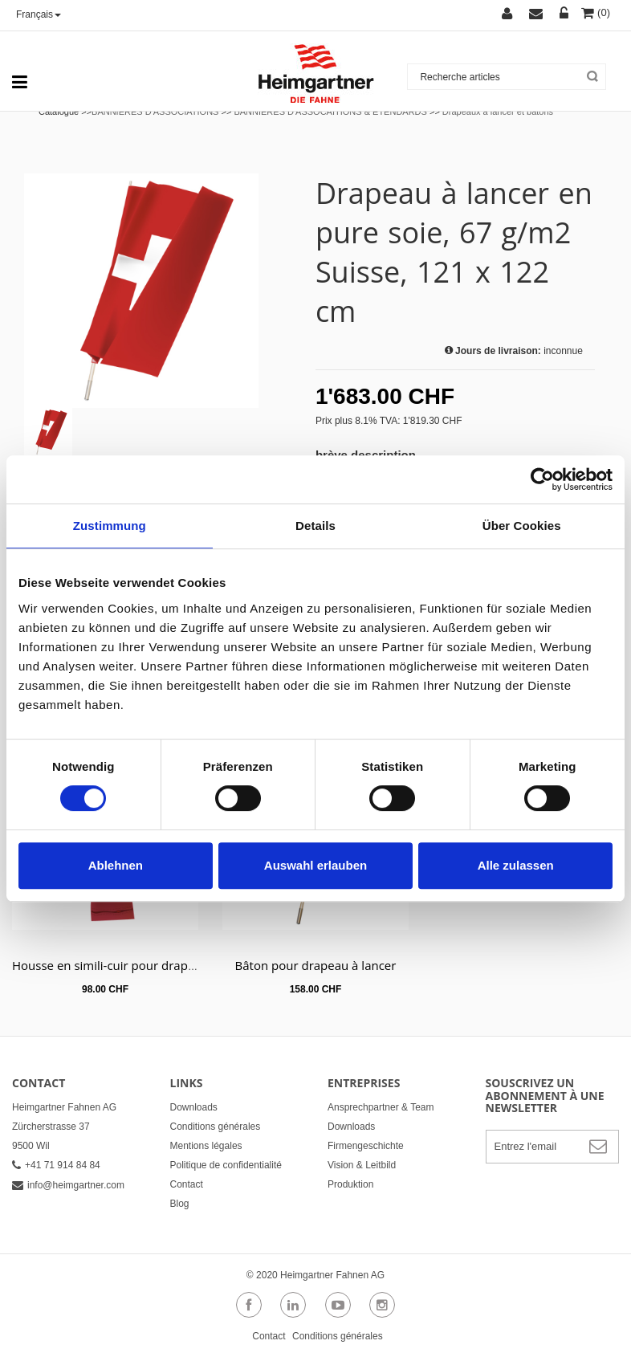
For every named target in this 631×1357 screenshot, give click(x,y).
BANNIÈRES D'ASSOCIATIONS (155, 111)
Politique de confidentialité (226, 1165)
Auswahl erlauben (315, 865)
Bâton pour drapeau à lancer (316, 965)
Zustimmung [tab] (109, 525)
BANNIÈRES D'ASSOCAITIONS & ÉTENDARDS (330, 111)
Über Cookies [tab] (521, 525)
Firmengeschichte (366, 1145)
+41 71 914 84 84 (56, 1165)
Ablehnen (115, 865)
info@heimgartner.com (68, 1185)
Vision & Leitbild (362, 1165)
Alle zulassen (516, 865)
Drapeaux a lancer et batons (497, 111)
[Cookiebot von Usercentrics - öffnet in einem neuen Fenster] (542, 479)
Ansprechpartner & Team (381, 1107)
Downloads (194, 1107)
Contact (186, 1184)
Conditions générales (215, 1126)
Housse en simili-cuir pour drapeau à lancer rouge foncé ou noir (191, 965)
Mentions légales (206, 1145)
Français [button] (38, 14)
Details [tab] (315, 525)
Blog (179, 1203)
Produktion (350, 1184)
